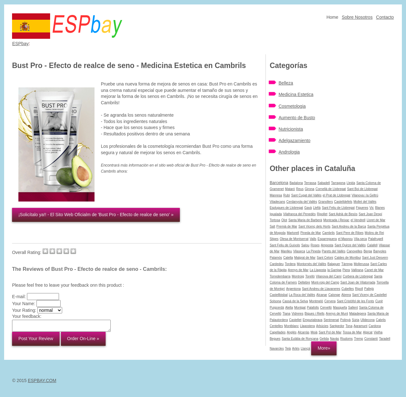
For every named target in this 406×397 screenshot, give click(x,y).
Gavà (308, 207)
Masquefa (340, 307)
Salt (272, 226)
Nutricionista (290, 129)
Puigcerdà (277, 307)
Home (332, 17)
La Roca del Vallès (302, 295)
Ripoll (359, 289)
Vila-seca (360, 239)
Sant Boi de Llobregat (362, 189)
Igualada (276, 214)
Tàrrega (346, 264)
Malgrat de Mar (304, 257)
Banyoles (379, 251)
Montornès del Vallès (311, 264)
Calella (288, 257)
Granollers (325, 201)
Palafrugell (375, 239)
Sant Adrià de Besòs (343, 214)
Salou (305, 245)
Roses (315, 245)
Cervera (330, 301)
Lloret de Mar (376, 220)
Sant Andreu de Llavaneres (321, 289)
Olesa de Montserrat (294, 239)
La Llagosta (318, 270)
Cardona (375, 326)
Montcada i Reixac (336, 220)
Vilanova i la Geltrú (365, 195)
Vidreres (297, 313)
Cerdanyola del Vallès (301, 201)
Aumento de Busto (296, 117)
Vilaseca (299, 251)
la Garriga (334, 270)
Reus (300, 189)
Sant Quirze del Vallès (350, 245)
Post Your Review (35, 338)
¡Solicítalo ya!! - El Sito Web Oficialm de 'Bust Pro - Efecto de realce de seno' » (96, 214)
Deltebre (304, 282)
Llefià (317, 207)
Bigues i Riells (314, 313)
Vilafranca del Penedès (299, 214)
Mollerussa (361, 264)
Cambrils (328, 233)
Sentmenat (331, 320)
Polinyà (345, 320)
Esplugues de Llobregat (286, 207)
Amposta (327, 245)
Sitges (274, 239)
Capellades (277, 332)
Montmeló (316, 301)
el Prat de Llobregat (336, 195)
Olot (284, 220)
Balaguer (333, 264)
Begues (275, 338)
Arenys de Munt (337, 313)
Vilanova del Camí (329, 276)
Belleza (285, 83)
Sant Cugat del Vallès (306, 195)
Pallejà (369, 289)
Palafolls (313, 307)
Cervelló (326, 307)
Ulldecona (368, 320)
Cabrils (381, 320)
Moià (314, 332)
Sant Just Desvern (375, 257)
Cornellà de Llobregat (331, 189)
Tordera (290, 264)
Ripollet (322, 214)
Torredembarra (280, 276)
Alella (289, 307)
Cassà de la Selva (295, 301)
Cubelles (348, 289)
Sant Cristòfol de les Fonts (355, 301)
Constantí (371, 338)
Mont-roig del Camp (325, 282)
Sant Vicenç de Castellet (369, 295)
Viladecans (277, 201)
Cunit (379, 301)
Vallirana (357, 270)
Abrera (346, 295)
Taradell (384, 338)
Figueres (362, 207)
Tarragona (338, 183)
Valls (313, 239)
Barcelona (279, 182)
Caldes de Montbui (347, 257)
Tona (348, 326)
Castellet (295, 320)
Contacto (385, 17)
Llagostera (307, 326)
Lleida (351, 183)
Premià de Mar (286, 226)
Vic (372, 207)
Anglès (292, 332)
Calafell (372, 245)
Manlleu (286, 251)
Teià (288, 348)
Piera (346, 270)
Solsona (275, 301)
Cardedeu (277, 264)
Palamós (276, 257)
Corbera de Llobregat (358, 276)
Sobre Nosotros (357, 17)
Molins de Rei (374, 233)
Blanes (380, 207)
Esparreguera (327, 239)
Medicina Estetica (295, 94)
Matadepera (357, 313)
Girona (309, 189)
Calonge (334, 295)
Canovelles (354, 251)
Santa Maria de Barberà (305, 220)
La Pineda (313, 251)
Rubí (286, 195)
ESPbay (20, 43)
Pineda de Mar (310, 233)
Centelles (276, 326)
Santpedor (337, 326)
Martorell (293, 233)
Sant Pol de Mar (330, 332)
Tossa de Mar (352, 332)
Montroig (298, 276)
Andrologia (289, 151)
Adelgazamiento (294, 140)
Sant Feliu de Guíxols (285, 245)
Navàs (334, 338)
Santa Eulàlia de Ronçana (300, 338)
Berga (367, 251)
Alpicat (367, 332)
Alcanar (321, 295)
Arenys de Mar (298, 270)
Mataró (290, 189)
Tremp (358, 338)
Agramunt (360, 326)
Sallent (353, 307)
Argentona (293, 289)
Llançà (305, 348)
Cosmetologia (292, 106)
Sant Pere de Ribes (349, 233)
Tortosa (275, 220)
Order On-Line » (83, 338)
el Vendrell (357, 220)
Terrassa (310, 183)
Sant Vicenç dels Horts (314, 226)
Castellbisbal (279, 295)
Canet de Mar (374, 270)
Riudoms (346, 338)
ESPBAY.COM (42, 380)
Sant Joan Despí (370, 214)
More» (324, 348)
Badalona (296, 183)
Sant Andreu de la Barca (349, 226)
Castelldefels (343, 201)
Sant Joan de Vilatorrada (357, 282)
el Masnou (345, 239)
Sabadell (324, 183)
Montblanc (291, 326)
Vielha (378, 332)
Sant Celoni (325, 257)
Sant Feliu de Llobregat (338, 207)
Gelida (324, 338)
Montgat (299, 307)
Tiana (287, 313)
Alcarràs (304, 332)
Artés (295, 348)
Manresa (276, 195)
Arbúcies (322, 326)
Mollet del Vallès (364, 201)
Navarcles (277, 348)
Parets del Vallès (333, 251)
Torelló (309, 276)
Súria (355, 320)
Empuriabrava (312, 320)
